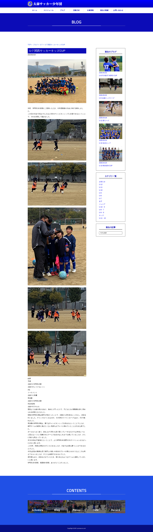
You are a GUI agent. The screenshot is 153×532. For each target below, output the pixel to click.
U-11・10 (102, 218)
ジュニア (102, 204)
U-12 (100, 184)
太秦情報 (90, 10)
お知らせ (102, 181)
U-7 (41, 44)
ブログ (62, 10)
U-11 (100, 187)
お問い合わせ (118, 10)
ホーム (34, 10)
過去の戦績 (104, 10)
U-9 (100, 193)
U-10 (100, 190)
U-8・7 (101, 210)
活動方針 (76, 10)
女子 (100, 201)
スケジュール (49, 10)
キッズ (101, 215)
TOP (29, 44)
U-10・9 (102, 207)
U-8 (100, 195)
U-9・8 (101, 212)
